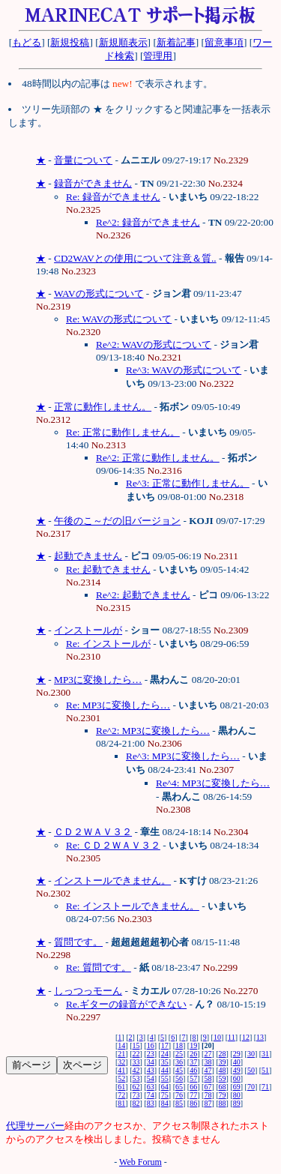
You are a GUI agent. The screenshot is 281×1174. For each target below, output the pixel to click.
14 (121, 1045)
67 (207, 1087)
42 (136, 1070)
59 (222, 1078)
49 (237, 1070)
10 (217, 1037)
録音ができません (93, 183)
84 (165, 1103)
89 (237, 1103)
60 (237, 1078)
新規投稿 (69, 42)
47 (207, 1070)
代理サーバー (35, 1125)
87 (207, 1103)
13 (260, 1037)
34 (150, 1062)
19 (193, 1045)
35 (165, 1062)
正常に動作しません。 (102, 406)
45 (179, 1070)
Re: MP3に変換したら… (118, 705)
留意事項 (224, 42)
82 (136, 1103)
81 (121, 1103)
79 (222, 1095)
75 (165, 1095)
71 (265, 1087)
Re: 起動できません (108, 569)
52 (121, 1078)
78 (207, 1095)
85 (179, 1103)
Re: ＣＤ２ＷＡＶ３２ (113, 845)
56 (179, 1078)
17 (165, 1045)
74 (150, 1095)
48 (222, 1070)
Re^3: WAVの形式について (183, 370)
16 (150, 1045)
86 (193, 1103)
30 (251, 1054)
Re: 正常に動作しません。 (123, 432)
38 (207, 1062)
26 (193, 1054)
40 (237, 1062)
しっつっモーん (88, 990)
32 (121, 1062)
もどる (26, 42)
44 (165, 1070)
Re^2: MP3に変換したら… (153, 730)
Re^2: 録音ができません (148, 222)
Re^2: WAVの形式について (153, 344)
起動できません (88, 556)
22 (136, 1054)
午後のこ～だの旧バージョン (117, 520)
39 (222, 1062)
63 (150, 1087)
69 (237, 1087)
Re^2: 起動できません (143, 594)
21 (121, 1054)
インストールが (88, 630)
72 (121, 1095)
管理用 (157, 55)
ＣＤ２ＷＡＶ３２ (93, 831)
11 (231, 1037)
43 (150, 1070)
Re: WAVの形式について (119, 319)
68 (222, 1087)
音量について (83, 160)
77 (193, 1095)
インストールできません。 (112, 880)
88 (222, 1103)
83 (150, 1103)
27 (207, 1054)
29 (237, 1054)
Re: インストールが (108, 643)
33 (136, 1062)
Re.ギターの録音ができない (126, 1004)
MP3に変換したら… (98, 679)
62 (136, 1087)
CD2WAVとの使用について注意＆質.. (135, 258)
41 (121, 1070)
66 (193, 1087)
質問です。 (78, 942)
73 (136, 1095)
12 (246, 1037)
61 (121, 1087)
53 (136, 1078)
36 (179, 1062)
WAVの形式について (99, 293)
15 (136, 1045)
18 (179, 1045)
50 (251, 1070)
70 (251, 1087)
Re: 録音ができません (113, 196)
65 (179, 1087)
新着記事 (176, 42)
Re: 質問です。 (98, 967)
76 (179, 1095)
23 (150, 1054)
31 (265, 1054)
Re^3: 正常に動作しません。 (188, 483)
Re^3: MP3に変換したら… (183, 756)
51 (265, 1070)
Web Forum (140, 1162)
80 (237, 1095)
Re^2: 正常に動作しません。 (158, 457)
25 (179, 1054)
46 (193, 1070)
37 (193, 1062)
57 (193, 1078)
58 (207, 1078)
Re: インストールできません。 (132, 906)
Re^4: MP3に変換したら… (213, 783)
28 (222, 1054)
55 (165, 1078)
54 (150, 1078)
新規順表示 (123, 42)
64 (165, 1087)
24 (165, 1054)
